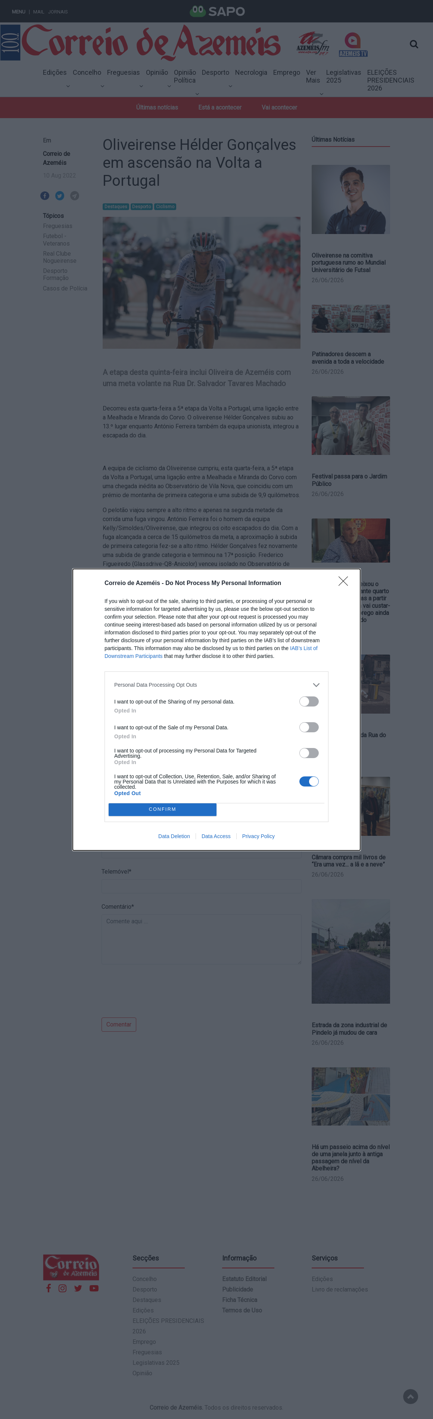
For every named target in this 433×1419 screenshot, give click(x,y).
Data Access (216, 836)
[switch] (309, 701)
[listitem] (216, 685)
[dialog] (216, 709)
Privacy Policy (258, 836)
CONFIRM (163, 809)
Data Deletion (174, 836)
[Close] (346, 583)
